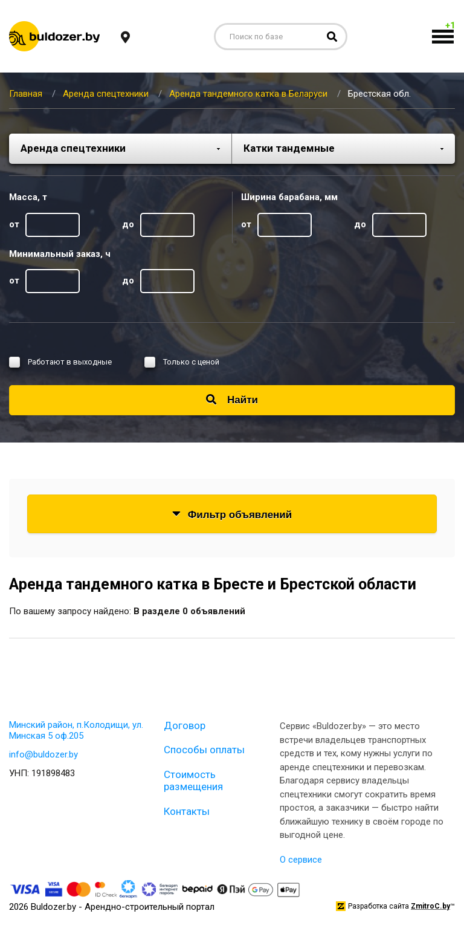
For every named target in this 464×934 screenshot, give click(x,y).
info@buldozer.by (43, 754)
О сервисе (301, 859)
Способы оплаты (204, 750)
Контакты (187, 811)
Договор (184, 725)
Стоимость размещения (193, 780)
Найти (232, 400)
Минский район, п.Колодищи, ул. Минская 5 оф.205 (76, 730)
